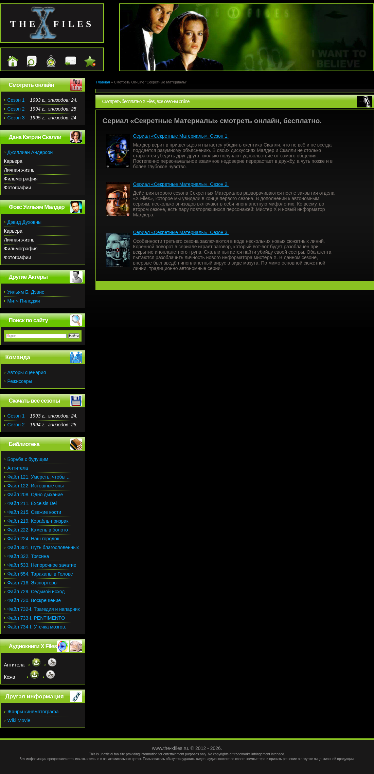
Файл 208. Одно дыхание (35, 494)
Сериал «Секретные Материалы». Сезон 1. (181, 136)
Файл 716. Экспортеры (32, 582)
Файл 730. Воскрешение (34, 600)
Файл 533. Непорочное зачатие (41, 565)
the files (52, 24)
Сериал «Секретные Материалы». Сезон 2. (181, 184)
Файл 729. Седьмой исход (36, 591)
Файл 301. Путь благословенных (43, 547)
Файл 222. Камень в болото (37, 530)
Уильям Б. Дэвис (25, 292)
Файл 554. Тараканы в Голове (40, 574)
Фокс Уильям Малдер (37, 207)
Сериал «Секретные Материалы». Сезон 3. (181, 232)
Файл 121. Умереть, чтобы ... (39, 477)
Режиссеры (19, 381)
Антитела (17, 468)
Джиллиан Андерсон (30, 152)
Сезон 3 (16, 117)
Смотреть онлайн (31, 85)
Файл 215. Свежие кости (34, 512)
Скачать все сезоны (34, 401)
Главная (103, 82)
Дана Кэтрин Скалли (35, 137)
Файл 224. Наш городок (33, 538)
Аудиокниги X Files (33, 646)
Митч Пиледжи (23, 301)
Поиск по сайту (28, 320)
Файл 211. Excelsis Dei (32, 503)
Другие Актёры (28, 277)
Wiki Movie (19, 720)
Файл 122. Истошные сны (35, 485)
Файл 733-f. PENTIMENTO (36, 618)
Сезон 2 (16, 109)
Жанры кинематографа (33, 711)
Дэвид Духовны (24, 222)
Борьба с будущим (28, 459)
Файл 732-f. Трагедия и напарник (43, 609)
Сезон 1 (16, 100)
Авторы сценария (26, 372)
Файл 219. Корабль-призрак (38, 521)
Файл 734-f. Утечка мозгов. (36, 627)
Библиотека (24, 444)
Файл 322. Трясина (28, 556)
